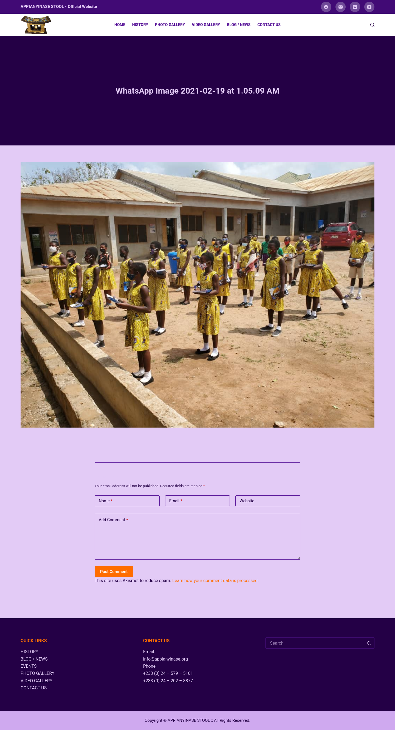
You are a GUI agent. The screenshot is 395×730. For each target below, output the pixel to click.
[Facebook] (326, 7)
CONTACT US (269, 25)
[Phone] (355, 7)
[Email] (340, 7)
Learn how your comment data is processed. (215, 580)
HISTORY (140, 25)
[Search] (372, 25)
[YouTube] (369, 7)
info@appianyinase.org (165, 659)
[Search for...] (314, 643)
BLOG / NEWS (238, 25)
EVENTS (28, 666)
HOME (119, 25)
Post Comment (114, 571)
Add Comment (113, 519)
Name (106, 501)
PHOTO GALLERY (170, 25)
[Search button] (368, 643)
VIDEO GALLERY (206, 25)
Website (246, 500)
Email (175, 501)
